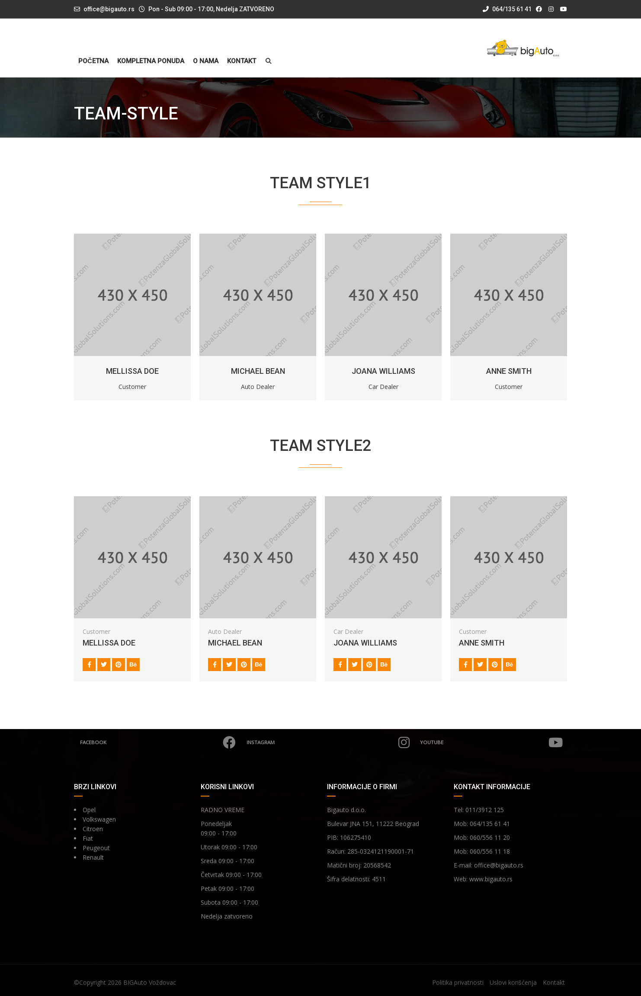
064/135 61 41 (507, 9)
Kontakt (241, 61)
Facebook (158, 742)
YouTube (491, 742)
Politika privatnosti (458, 982)
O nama (205, 61)
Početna (93, 61)
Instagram (328, 742)
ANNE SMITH (509, 371)
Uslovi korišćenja (513, 982)
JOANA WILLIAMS (383, 371)
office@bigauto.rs (109, 9)
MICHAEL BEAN (258, 371)
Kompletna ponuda (150, 61)
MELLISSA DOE (132, 371)
